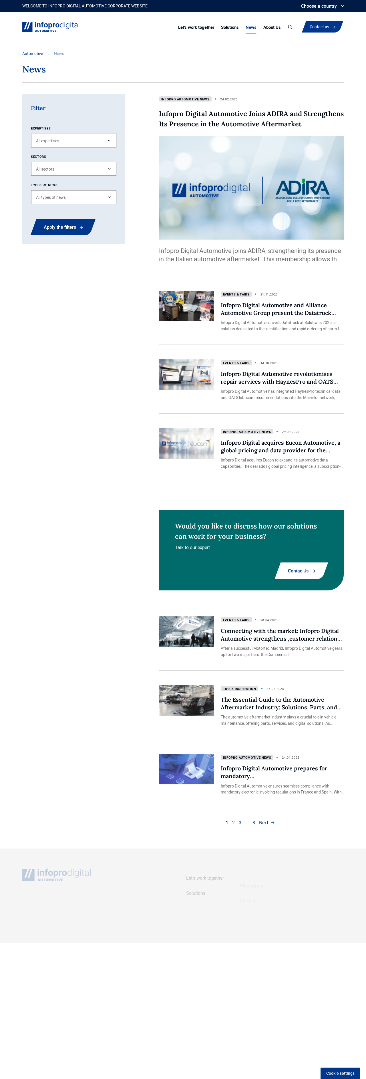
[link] (267, 822)
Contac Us (298, 571)
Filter (38, 108)
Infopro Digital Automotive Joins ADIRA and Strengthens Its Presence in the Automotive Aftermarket (251, 118)
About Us (272, 27)
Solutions (230, 27)
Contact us (320, 26)
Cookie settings (340, 1073)
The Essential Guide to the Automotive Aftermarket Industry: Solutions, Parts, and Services (279, 707)
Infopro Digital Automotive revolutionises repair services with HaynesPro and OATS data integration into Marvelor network (277, 381)
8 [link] (253, 822)
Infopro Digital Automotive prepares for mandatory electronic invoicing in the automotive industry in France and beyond (284, 780)
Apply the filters (60, 227)
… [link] (246, 822)
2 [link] (233, 822)
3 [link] (240, 822)
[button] (74, 140)
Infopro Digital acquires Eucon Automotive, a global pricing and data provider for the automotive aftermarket (280, 450)
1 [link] (227, 822)
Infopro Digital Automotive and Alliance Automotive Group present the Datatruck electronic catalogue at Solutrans (276, 312)
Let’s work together (196, 27)
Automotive (32, 53)
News (251, 27)
